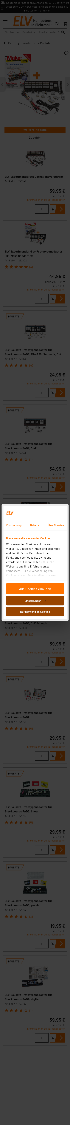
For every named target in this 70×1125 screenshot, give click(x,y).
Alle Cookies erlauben (35, 589)
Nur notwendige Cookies (35, 611)
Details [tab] (34, 525)
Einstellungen (35, 600)
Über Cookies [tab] (55, 525)
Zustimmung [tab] (13, 525)
